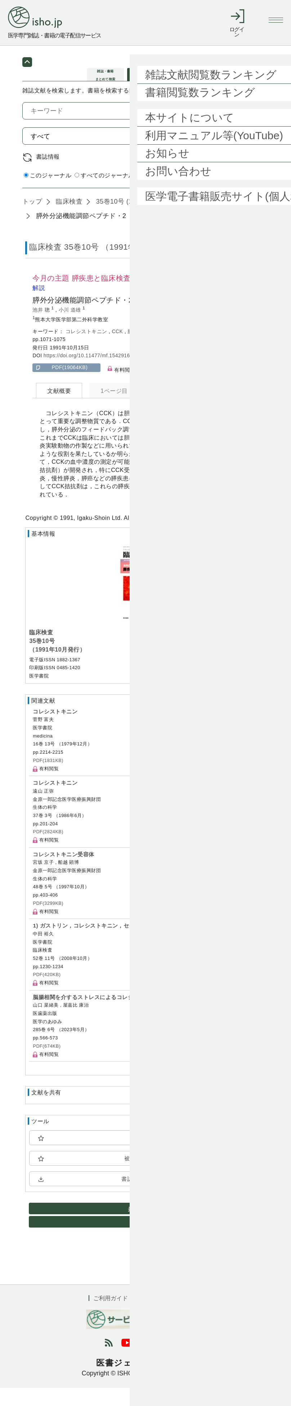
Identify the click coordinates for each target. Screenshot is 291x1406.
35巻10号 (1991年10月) (130, 219)
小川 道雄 (71, 327)
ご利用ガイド (110, 1316)
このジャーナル (47, 193)
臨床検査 (68, 219)
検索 (250, 153)
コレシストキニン (87, 349)
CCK (118, 349)
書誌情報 (48, 174)
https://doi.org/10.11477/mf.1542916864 (91, 373)
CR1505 (205, 349)
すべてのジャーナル (104, 193)
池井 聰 (41, 327)
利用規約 (153, 1316)
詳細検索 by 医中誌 (243, 193)
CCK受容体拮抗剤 (170, 349)
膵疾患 (136, 349)
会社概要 (190, 1316)
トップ (32, 219)
